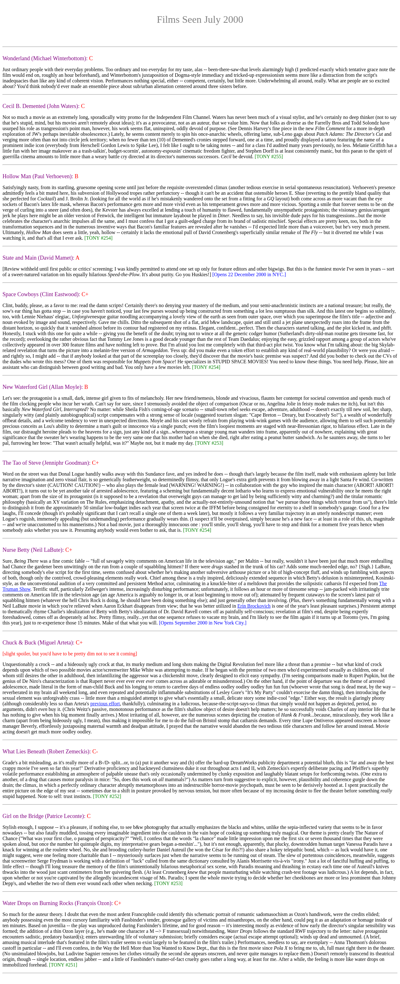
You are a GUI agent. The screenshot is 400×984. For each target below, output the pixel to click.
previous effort (105, 703)
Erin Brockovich (254, 606)
